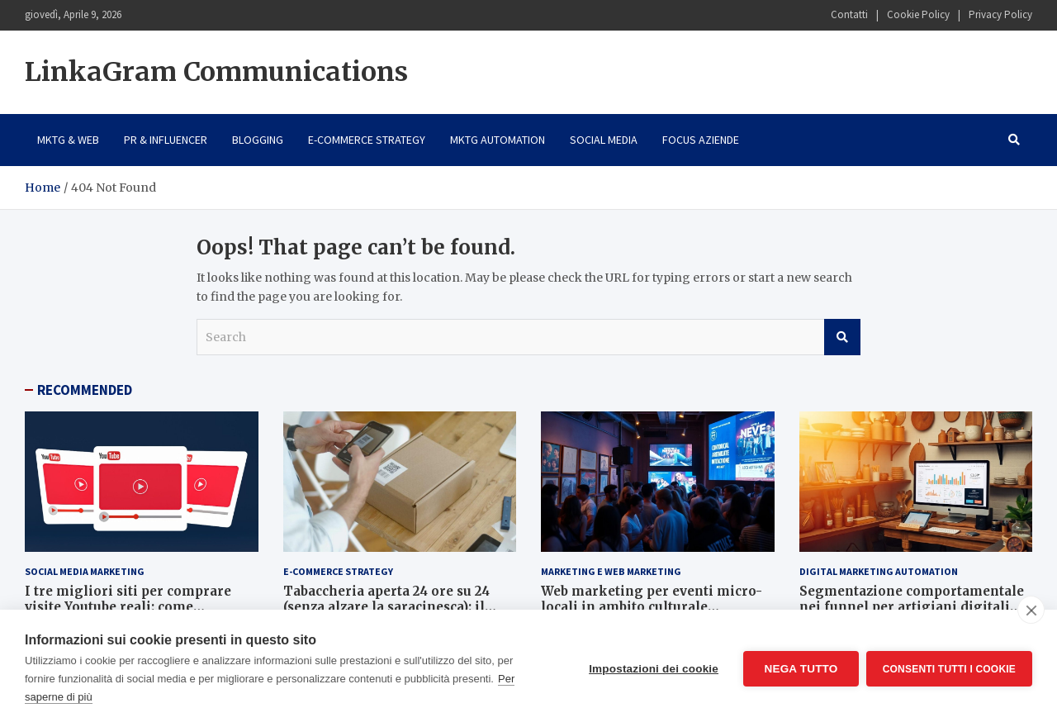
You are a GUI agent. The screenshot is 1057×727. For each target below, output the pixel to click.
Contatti (849, 14)
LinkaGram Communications (216, 71)
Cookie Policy (918, 14)
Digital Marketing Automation (878, 571)
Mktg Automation (497, 139)
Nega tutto (800, 669)
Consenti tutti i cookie (949, 668)
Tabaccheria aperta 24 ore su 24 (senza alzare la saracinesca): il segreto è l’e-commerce (386, 607)
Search (842, 337)
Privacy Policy (1000, 14)
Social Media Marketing (85, 571)
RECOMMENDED (84, 390)
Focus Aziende (700, 139)
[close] (1031, 610)
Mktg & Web (68, 139)
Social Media (604, 139)
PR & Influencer (165, 139)
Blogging (257, 139)
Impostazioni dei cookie (653, 669)
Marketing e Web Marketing (611, 571)
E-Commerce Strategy (366, 139)
